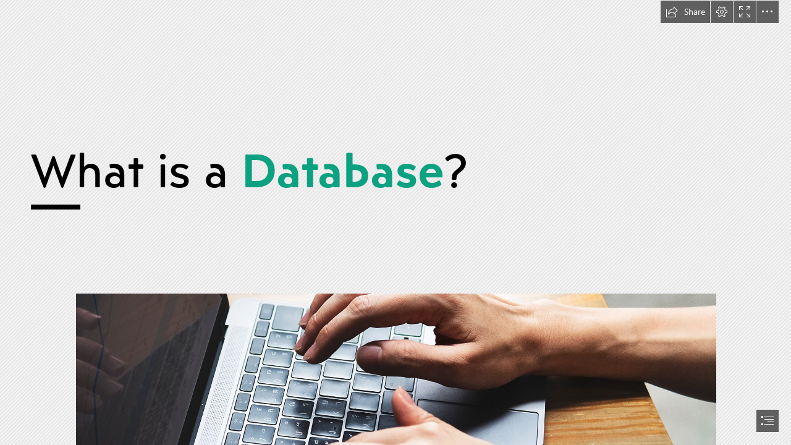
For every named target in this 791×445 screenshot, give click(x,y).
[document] (395, 222)
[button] (685, 12)
